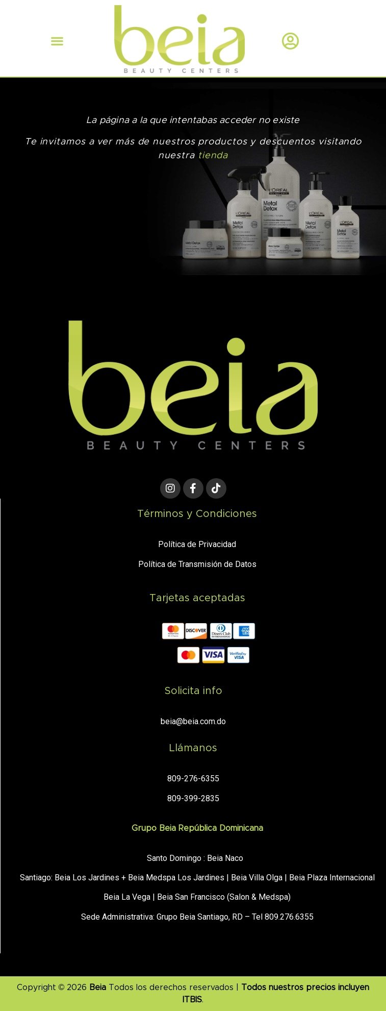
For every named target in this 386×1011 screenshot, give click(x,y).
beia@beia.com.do (193, 721)
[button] (57, 41)
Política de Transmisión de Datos (197, 564)
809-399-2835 (193, 798)
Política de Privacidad (197, 544)
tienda (213, 155)
